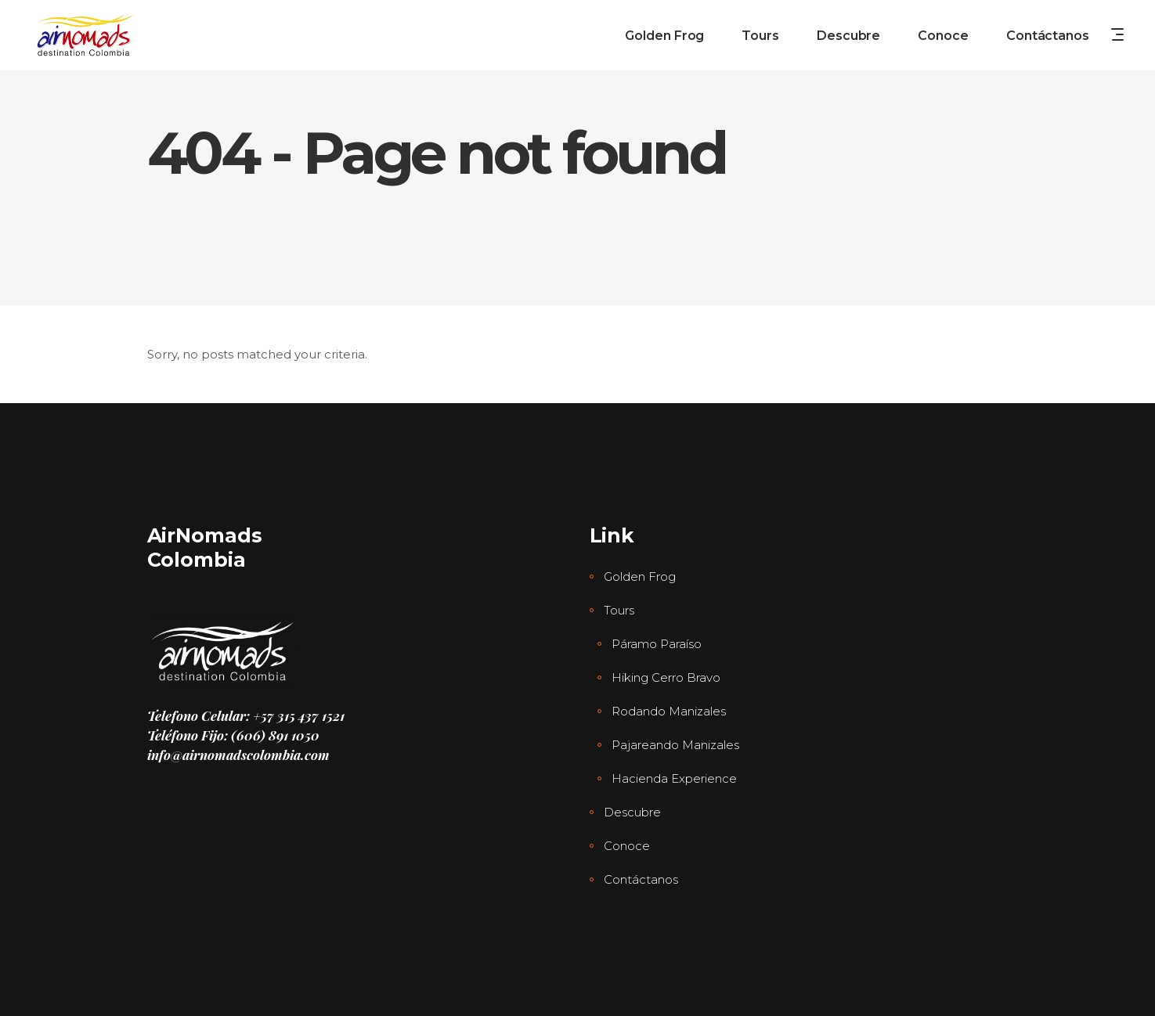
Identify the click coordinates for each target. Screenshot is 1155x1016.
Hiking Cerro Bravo (666, 677)
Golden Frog (640, 576)
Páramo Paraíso (657, 643)
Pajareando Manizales (675, 744)
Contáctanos (641, 879)
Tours (619, 610)
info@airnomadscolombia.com (238, 754)
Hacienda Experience (674, 778)
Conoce (627, 845)
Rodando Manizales (669, 711)
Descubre (632, 812)
